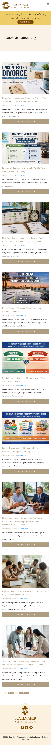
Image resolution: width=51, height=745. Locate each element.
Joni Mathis (21, 105)
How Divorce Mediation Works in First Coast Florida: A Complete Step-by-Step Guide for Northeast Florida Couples (22, 521)
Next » (25, 693)
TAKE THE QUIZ (25, 22)
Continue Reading (25, 121)
